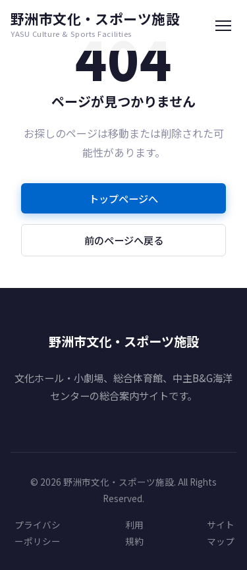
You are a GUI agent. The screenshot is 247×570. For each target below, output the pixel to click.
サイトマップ (220, 532)
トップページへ (123, 198)
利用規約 (134, 532)
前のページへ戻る (123, 240)
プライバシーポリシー (37, 532)
